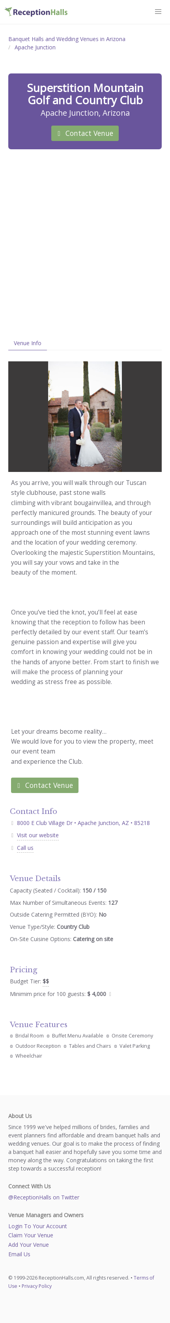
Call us (25, 847)
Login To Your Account (37, 1226)
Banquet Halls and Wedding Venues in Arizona (66, 39)
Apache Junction (35, 47)
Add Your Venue (28, 1244)
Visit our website (38, 835)
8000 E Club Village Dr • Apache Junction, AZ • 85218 (80, 823)
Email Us (19, 1254)
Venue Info (27, 343)
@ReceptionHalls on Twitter (43, 1197)
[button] (158, 12)
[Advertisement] (85, 243)
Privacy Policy (37, 1286)
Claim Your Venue (30, 1235)
